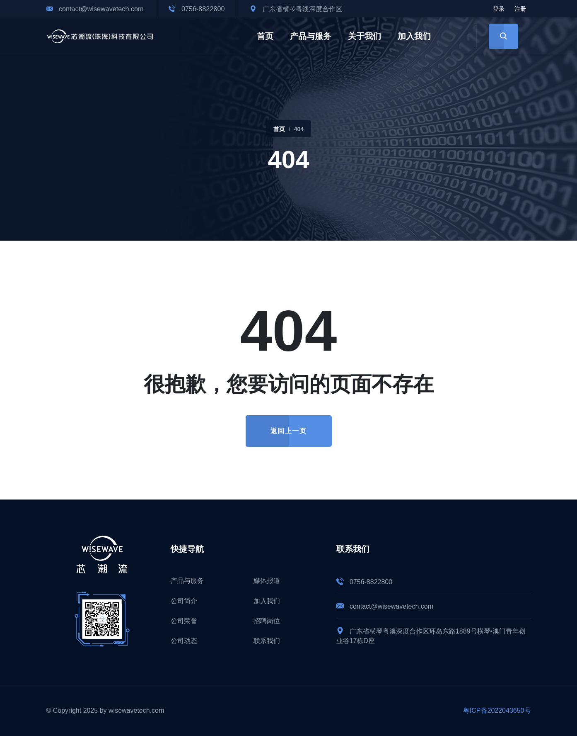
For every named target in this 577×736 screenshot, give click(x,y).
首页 (265, 36)
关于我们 (364, 36)
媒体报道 (266, 580)
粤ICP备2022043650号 (497, 710)
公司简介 (184, 600)
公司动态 (184, 640)
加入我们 (414, 36)
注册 (520, 8)
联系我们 (266, 640)
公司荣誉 (184, 620)
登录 (499, 8)
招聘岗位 (266, 620)
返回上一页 (288, 430)
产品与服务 (310, 36)
